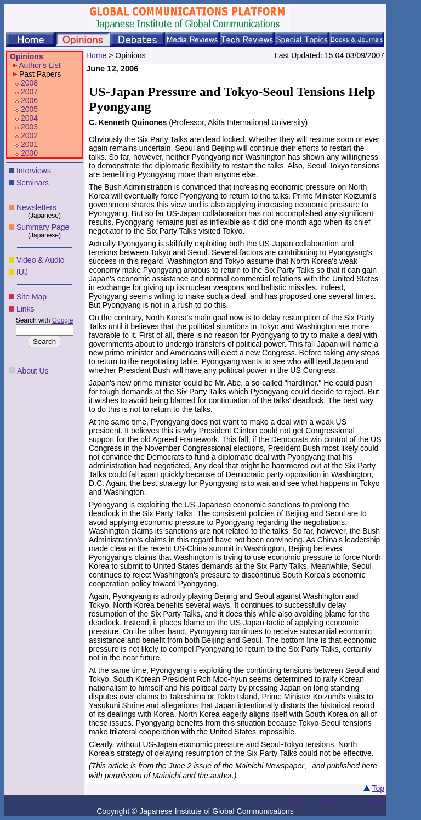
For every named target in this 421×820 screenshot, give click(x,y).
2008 (29, 82)
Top (378, 788)
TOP (297, 800)
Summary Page (42, 227)
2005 (29, 109)
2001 (29, 144)
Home (96, 55)
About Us (33, 370)
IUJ (22, 272)
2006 (29, 100)
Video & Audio (40, 260)
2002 (29, 135)
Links (25, 308)
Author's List (40, 65)
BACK (332, 800)
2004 (29, 118)
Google (62, 320)
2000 (29, 153)
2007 (29, 91)
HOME (372, 800)
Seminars (32, 182)
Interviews (33, 170)
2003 (29, 126)
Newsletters (36, 207)
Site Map (31, 296)
